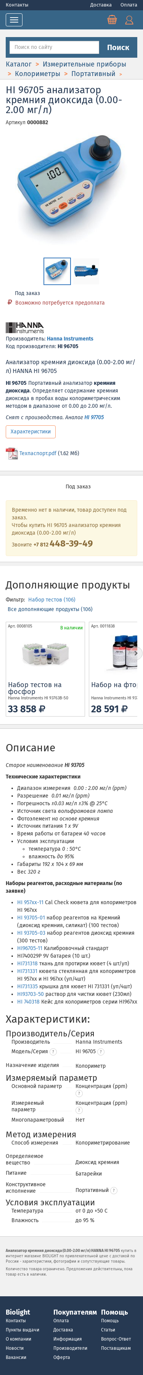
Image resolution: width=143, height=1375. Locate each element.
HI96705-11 (29, 948)
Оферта (61, 1357)
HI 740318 (28, 1002)
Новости (15, 1348)
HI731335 (27, 986)
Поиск (118, 47)
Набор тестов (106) (52, 600)
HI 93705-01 (31, 918)
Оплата (129, 5)
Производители (70, 1348)
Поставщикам (116, 1348)
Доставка (101, 5)
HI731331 (27, 971)
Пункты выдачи (22, 1330)
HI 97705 (94, 417)
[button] (100, 1052)
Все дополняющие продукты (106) (50, 609)
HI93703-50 (30, 994)
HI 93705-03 (31, 933)
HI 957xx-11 (30, 902)
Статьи (108, 1330)
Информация (67, 1339)
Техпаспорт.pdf (37, 453)
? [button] (53, 1052)
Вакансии (16, 1357)
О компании (18, 1339)
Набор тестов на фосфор (35, 688)
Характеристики (31, 431)
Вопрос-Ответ (116, 1339)
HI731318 (27, 963)
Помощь (110, 1320)
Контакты (17, 5)
